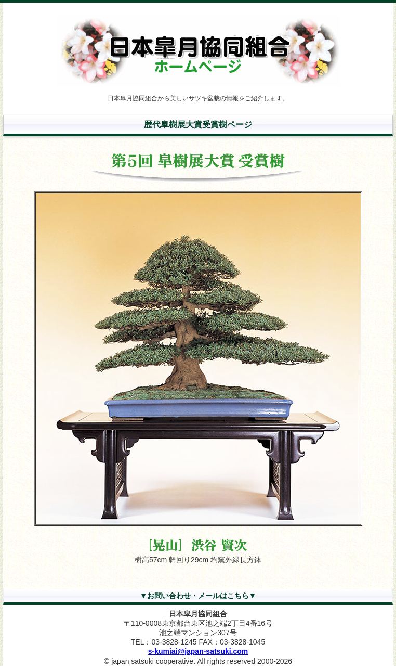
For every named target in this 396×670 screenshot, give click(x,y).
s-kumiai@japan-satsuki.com (198, 651)
